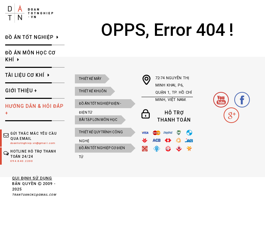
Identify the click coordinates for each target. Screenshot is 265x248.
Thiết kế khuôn (93, 91)
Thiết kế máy (90, 79)
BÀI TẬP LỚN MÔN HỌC (98, 120)
